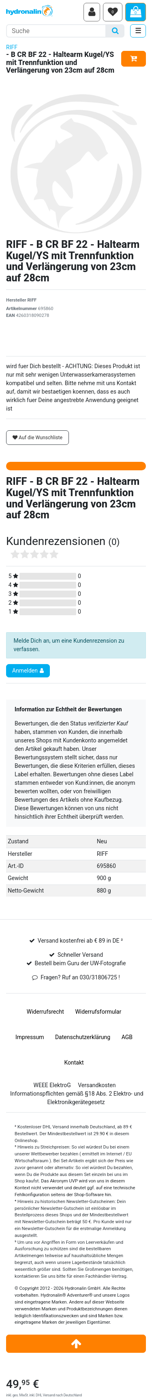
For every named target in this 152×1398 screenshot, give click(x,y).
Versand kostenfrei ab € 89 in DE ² (80, 940)
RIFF (11, 47)
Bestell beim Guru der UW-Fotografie (80, 963)
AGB (127, 1037)
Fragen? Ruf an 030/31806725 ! (80, 977)
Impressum (29, 1037)
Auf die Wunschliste (37, 437)
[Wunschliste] (112, 12)
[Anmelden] (91, 12)
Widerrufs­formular (98, 1011)
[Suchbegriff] (56, 31)
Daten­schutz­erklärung (82, 1037)
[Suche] (115, 31)
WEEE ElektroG (52, 1085)
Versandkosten (97, 1085)
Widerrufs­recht (45, 1011)
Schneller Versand (80, 955)
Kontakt (73, 1062)
